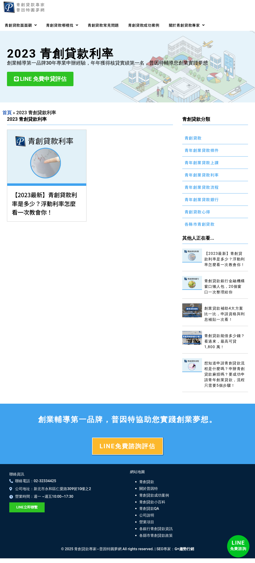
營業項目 (146, 522)
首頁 (7, 112)
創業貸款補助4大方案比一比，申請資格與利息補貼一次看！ (224, 314)
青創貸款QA (149, 508)
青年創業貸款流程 (202, 187)
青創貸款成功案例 (143, 25)
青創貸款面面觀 (21, 25)
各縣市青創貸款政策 (156, 535)
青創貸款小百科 (152, 502)
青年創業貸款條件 (202, 150)
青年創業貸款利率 (202, 175)
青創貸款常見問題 (103, 25)
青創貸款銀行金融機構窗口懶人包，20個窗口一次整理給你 (224, 286)
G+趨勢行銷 (184, 549)
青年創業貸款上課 (202, 162)
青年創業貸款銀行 (202, 199)
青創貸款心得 (197, 212)
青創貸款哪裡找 (62, 25)
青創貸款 (193, 138)
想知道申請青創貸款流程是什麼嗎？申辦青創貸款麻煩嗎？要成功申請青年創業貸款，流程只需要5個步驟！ (224, 374)
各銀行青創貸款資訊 (156, 529)
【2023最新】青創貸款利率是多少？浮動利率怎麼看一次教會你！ (44, 203)
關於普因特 (148, 488)
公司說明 (146, 515)
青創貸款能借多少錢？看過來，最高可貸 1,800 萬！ (224, 341)
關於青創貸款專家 (187, 25)
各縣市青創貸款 (200, 224)
